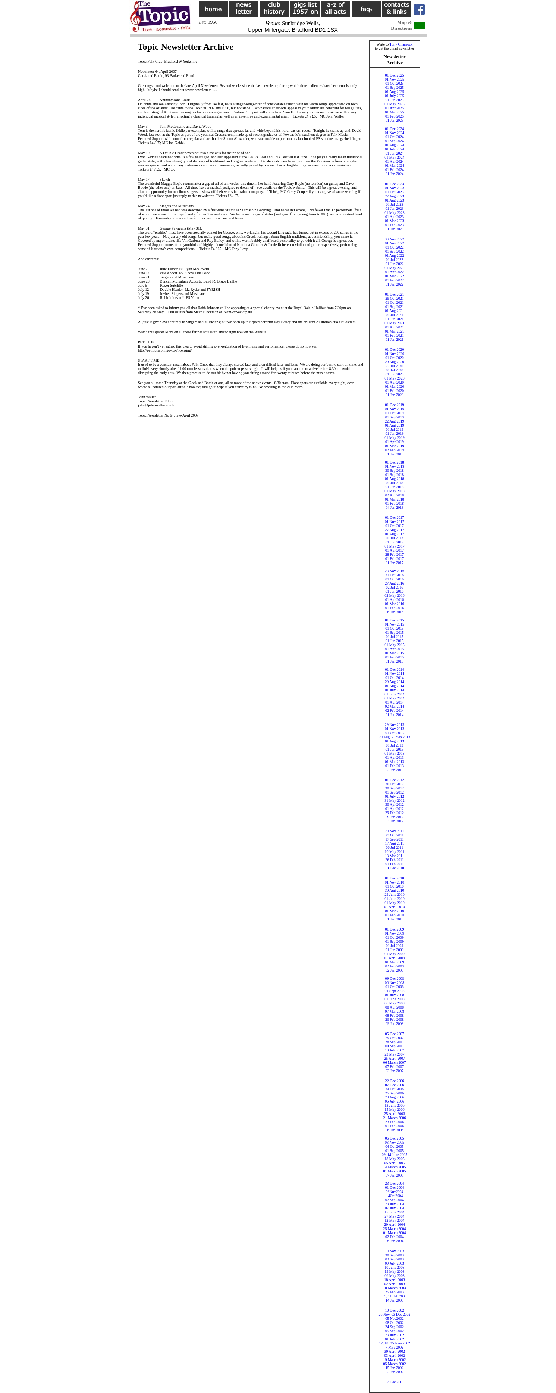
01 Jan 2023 (394, 229)
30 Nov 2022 (394, 239)
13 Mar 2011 (394, 856)
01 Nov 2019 (394, 409)
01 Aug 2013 (394, 741)
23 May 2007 (394, 1054)
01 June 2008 (394, 999)
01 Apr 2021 (394, 327)
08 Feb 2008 (394, 1015)
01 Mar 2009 (394, 962)
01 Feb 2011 (394, 864)
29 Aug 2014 (394, 682)
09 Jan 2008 (394, 1024)
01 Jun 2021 (395, 319)
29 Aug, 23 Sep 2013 (394, 737)
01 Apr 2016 (394, 600)
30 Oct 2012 (394, 784)
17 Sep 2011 (394, 839)
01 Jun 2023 (395, 208)
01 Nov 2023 (394, 188)
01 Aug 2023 (394, 200)
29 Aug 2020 (394, 362)
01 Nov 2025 (394, 79)
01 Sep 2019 (394, 417)
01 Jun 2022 (395, 264)
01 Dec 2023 (394, 184)
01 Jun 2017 (395, 542)
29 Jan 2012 (394, 817)
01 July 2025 (394, 96)
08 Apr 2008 (394, 1007)
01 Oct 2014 (394, 678)
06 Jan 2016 (394, 612)
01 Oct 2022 (394, 247)
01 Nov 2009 (394, 933)
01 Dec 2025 (394, 75)
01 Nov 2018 (394, 466)
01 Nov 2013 (394, 729)
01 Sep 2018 (394, 475)
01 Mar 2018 (394, 499)
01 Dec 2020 (394, 350)
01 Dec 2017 (394, 517)
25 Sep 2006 (394, 1093)
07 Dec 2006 (394, 1085)
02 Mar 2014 (394, 706)
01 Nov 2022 (394, 243)
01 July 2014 (394, 690)
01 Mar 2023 (394, 221)
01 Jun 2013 (395, 749)
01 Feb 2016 (394, 608)
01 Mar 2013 (394, 762)
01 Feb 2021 (394, 335)
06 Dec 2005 (394, 1138)
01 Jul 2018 (394, 483)
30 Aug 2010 (394, 890)
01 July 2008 (394, 995)
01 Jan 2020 (394, 395)
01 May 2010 (394, 903)
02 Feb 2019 (394, 450)
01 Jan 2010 (394, 919)
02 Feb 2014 (394, 710)
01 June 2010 (394, 899)
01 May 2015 (394, 645)
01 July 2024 (394, 149)
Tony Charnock (401, 44)
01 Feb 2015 (394, 657)
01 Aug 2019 (394, 425)
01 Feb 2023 (394, 225)
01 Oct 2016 (394, 579)
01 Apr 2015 (394, 649)
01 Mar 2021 (394, 331)
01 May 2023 (394, 213)
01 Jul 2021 (394, 315)
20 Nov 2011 (394, 831)
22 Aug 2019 (394, 421)
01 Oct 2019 (394, 413)
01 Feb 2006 (394, 1126)
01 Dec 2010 (394, 878)
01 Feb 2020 (394, 391)
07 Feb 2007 (394, 1067)
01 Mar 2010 (394, 911)
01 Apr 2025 (394, 108)
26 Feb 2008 (394, 1020)
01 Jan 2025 (394, 120)
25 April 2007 (394, 1058)
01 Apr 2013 (394, 757)
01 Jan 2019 (394, 454)
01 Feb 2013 (394, 766)
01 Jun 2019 (395, 433)
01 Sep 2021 (394, 307)
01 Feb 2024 (394, 170)
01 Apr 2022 (394, 272)
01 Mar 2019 (394, 446)
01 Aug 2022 (394, 255)
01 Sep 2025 (394, 87)
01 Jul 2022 (394, 260)
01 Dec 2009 (394, 929)
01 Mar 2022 (394, 276)
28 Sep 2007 (394, 1042)
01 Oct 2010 (394, 886)
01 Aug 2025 (394, 92)
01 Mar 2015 (394, 653)
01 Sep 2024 (394, 141)
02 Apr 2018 (394, 495)
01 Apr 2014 (394, 702)
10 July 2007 (394, 1050)
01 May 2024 (394, 157)
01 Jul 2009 (394, 946)
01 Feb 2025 (394, 116)
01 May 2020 (394, 378)
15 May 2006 (394, 1109)
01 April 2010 (394, 907)
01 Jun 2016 (395, 591)
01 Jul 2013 (394, 745)
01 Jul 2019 (394, 429)
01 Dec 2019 (394, 405)
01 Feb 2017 (394, 559)
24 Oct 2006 (394, 1089)
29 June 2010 (394, 894)
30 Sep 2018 (394, 470)
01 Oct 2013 (394, 733)
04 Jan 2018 (394, 507)
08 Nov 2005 (394, 1142)
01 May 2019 (394, 438)
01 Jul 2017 (394, 538)
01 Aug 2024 (394, 145)
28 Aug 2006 (394, 1097)
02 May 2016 (394, 595)
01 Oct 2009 (394, 937)
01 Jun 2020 (395, 374)
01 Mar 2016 (394, 604)
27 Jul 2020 (394, 366)
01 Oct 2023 (394, 192)
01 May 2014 (394, 698)
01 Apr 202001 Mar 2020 (394, 384)
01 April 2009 (394, 958)
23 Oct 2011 (394, 835)
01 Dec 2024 (394, 129)
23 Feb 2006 (394, 1122)
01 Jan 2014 (394, 715)
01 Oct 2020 (394, 358)
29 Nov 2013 (394, 725)
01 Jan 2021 (394, 339)
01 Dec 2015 (394, 620)
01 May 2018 (394, 491)
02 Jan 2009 (394, 970)
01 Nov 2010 (394, 882)
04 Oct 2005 (394, 1146)
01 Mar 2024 (394, 165)
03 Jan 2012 (394, 821)
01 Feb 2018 (394, 503)
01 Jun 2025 (395, 100)
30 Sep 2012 (394, 788)
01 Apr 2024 (394, 161)
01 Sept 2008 (395, 991)
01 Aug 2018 (394, 479)
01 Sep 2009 (394, 941)
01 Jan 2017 (394, 563)
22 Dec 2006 (394, 1081)
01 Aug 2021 (394, 311)
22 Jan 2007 (394, 1071)
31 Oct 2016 (394, 575)
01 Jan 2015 (394, 661)
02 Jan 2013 (394, 770)
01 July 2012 (394, 796)
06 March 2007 (394, 1062)
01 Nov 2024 (394, 133)
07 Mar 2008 (394, 1011)
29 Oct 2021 (394, 298)
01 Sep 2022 (394, 251)
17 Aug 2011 (394, 843)
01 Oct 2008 (394, 987)
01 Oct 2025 (394, 83)
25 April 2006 (394, 1114)
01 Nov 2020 (394, 354)
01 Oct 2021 (394, 302)
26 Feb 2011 (394, 860)
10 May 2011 (395, 852)
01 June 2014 (394, 694)
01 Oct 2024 (394, 137)
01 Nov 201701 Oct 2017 (394, 524)
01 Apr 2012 (394, 809)
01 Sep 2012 (394, 792)
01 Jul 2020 (394, 370)
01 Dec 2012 (394, 780)
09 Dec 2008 (394, 978)
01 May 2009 (394, 954)
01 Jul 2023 (394, 204)
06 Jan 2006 (394, 1130)
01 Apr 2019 (394, 442)
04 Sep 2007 (394, 1046)
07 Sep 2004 (394, 1200)
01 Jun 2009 (395, 950)
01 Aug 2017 (394, 534)
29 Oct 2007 (394, 1038)
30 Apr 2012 (394, 805)
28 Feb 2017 (394, 554)
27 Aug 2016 (394, 583)
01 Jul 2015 (394, 637)
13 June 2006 (394, 1105)
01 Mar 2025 (394, 112)
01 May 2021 (394, 323)
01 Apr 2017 (394, 550)
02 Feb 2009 (394, 966)
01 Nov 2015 (394, 624)
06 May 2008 (394, 1003)
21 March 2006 (394, 1118)
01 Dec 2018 (394, 462)
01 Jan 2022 (394, 284)
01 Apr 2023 (394, 217)
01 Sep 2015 (394, 632)
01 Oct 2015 (394, 628)
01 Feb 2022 (394, 280)
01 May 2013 (394, 753)
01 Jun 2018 (395, 487)
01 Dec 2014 (394, 669)
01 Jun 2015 (395, 641)
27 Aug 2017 (394, 530)
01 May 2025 (394, 104)
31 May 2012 (394, 800)
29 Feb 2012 (394, 813)
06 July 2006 (394, 1101)
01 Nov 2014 (394, 673)
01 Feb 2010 (394, 915)
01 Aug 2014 (394, 686)
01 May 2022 (394, 268)
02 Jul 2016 (394, 587)
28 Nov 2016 (394, 571)
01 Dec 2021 (394, 294)
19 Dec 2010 (394, 868)
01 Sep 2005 (394, 1151)
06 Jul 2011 (394, 847)
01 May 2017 (394, 546)
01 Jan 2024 (394, 174)
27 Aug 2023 (394, 196)
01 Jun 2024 (395, 153)
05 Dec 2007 (394, 1034)
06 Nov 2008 (394, 983)
